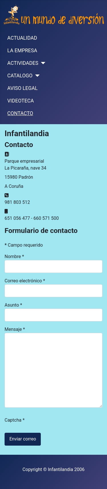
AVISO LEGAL (22, 88)
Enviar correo (22, 439)
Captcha (15, 420)
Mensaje (15, 329)
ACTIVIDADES (23, 63)
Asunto (13, 305)
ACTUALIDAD (22, 38)
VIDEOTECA (20, 101)
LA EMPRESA (22, 50)
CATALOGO (20, 76)
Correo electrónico (25, 280)
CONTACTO (20, 113)
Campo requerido (24, 245)
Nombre (14, 256)
